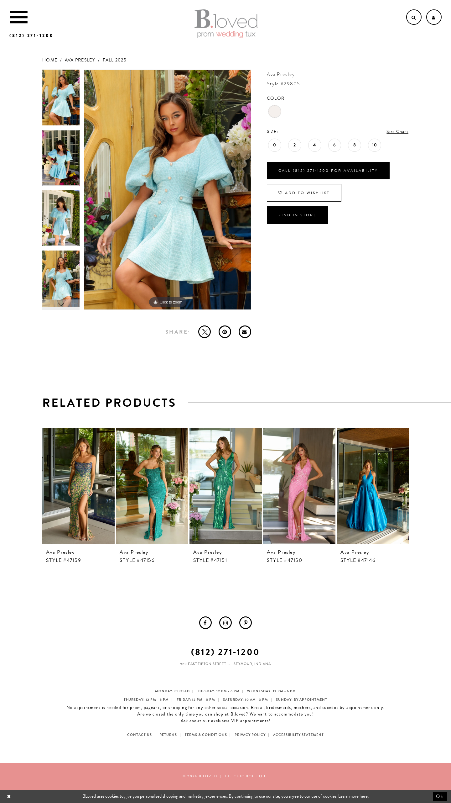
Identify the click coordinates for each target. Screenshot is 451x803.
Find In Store (297, 215)
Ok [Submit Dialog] (440, 796)
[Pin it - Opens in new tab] (225, 331)
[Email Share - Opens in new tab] (245, 331)
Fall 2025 (114, 60)
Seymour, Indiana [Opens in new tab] (252, 664)
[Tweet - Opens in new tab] (204, 331)
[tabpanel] (61, 100)
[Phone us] (31, 36)
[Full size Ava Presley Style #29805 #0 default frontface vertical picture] (167, 190)
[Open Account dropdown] (434, 17)
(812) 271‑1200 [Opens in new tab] (225, 652)
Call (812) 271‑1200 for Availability (328, 170)
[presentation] (78, 486)
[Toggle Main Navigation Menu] (19, 17)
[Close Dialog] (9, 796)
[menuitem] (205, 622)
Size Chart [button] (397, 131)
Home (49, 60)
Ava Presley (80, 60)
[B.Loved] (226, 23)
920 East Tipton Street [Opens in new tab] (203, 664)
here (364, 796)
